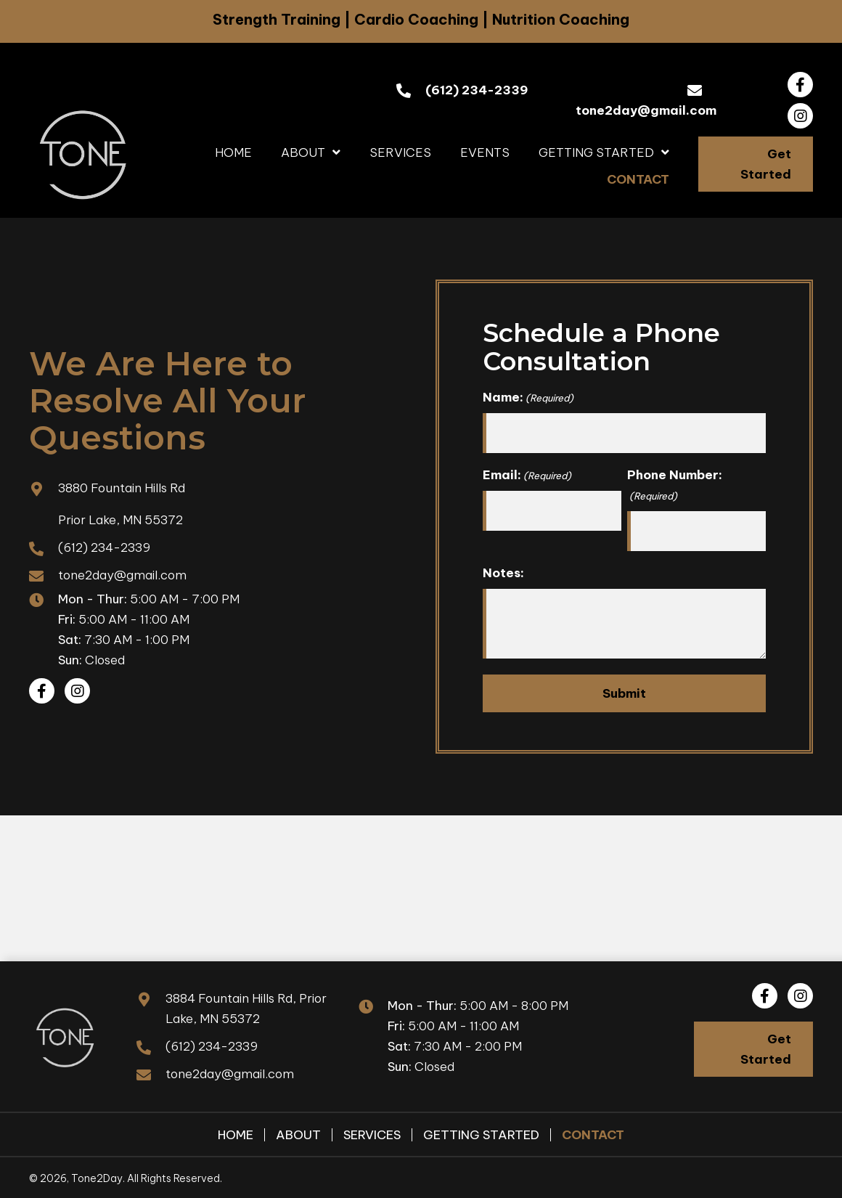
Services (372, 1134)
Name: (528, 397)
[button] (800, 84)
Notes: (503, 571)
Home (235, 1134)
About (298, 1134)
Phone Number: (674, 485)
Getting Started (481, 1134)
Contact (593, 1134)
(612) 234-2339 (476, 90)
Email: (527, 474)
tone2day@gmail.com (646, 110)
